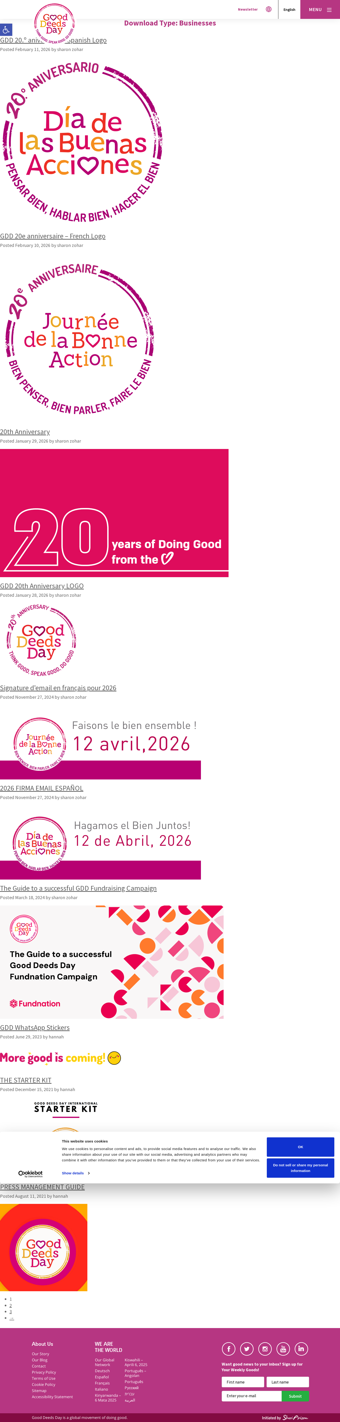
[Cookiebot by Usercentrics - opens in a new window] (30, 1412)
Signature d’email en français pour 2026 (58, 687)
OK (300, 1386)
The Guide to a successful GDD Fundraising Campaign (78, 888)
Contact (39, 1366)
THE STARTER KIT (25, 1079)
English (289, 9)
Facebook (228, 1349)
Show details (73, 1412)
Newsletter (248, 9)
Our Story (40, 1353)
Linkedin (301, 1349)
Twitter (247, 1349)
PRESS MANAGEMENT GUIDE (42, 1186)
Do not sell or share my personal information (300, 1406)
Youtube (283, 1349)
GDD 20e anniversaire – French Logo (53, 235)
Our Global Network (104, 1362)
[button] (6, 30)
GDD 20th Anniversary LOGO (42, 585)
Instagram (265, 1349)
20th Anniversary (25, 431)
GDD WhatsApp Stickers (35, 1027)
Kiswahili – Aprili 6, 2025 (136, 1362)
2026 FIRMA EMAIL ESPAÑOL (41, 787)
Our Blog (39, 1360)
